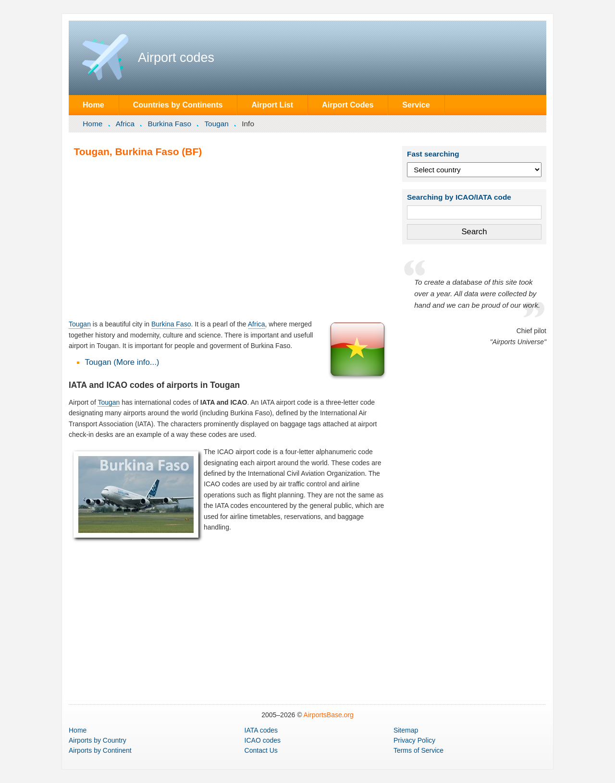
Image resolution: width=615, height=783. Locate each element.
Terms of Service (418, 750)
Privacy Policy (414, 740)
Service (416, 104)
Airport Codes (347, 104)
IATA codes (261, 730)
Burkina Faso (169, 124)
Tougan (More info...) (122, 362)
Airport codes (176, 57)
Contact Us (261, 750)
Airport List (272, 104)
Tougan (216, 124)
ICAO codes (263, 740)
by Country (97, 740)
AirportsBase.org (329, 715)
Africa (125, 124)
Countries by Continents (178, 104)
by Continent (100, 750)
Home (93, 104)
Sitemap (406, 730)
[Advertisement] (229, 238)
